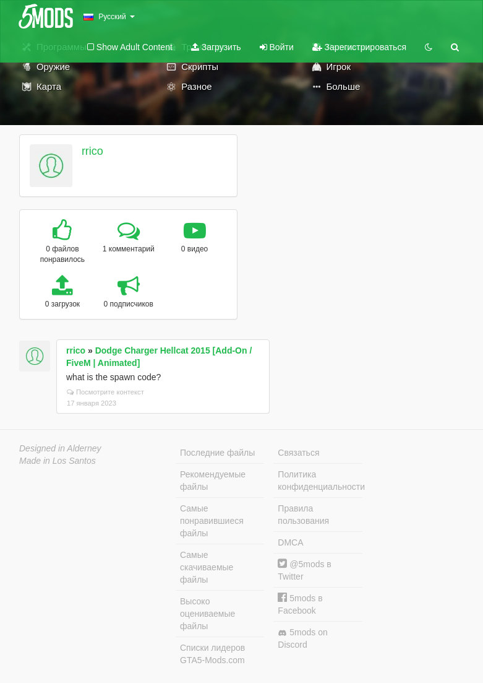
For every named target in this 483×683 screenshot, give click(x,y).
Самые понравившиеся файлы (212, 520)
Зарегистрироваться (359, 47)
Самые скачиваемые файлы (206, 567)
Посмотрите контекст (105, 392)
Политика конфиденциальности (320, 480)
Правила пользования (303, 514)
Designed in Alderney (60, 448)
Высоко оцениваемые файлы (207, 613)
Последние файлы (217, 453)
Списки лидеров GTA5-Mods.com (212, 654)
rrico (92, 151)
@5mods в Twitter (304, 570)
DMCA (290, 542)
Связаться (298, 453)
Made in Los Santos (57, 461)
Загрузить (216, 47)
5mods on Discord (302, 638)
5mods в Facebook (300, 604)
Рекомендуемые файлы (213, 480)
